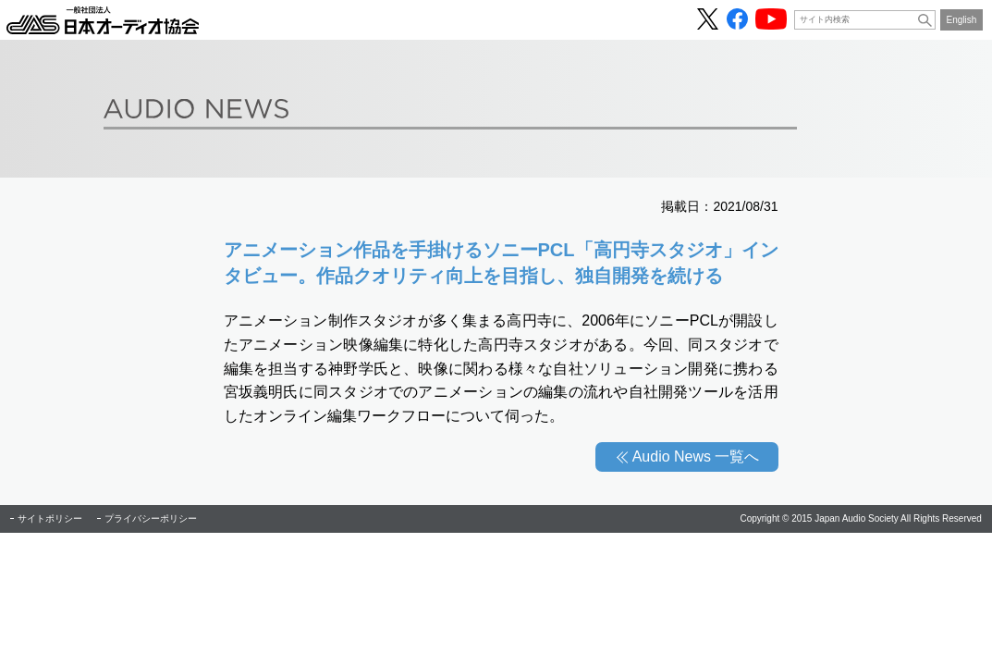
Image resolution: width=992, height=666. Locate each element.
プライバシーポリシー (150, 518)
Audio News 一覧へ (696, 456)
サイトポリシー (50, 518)
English (962, 20)
